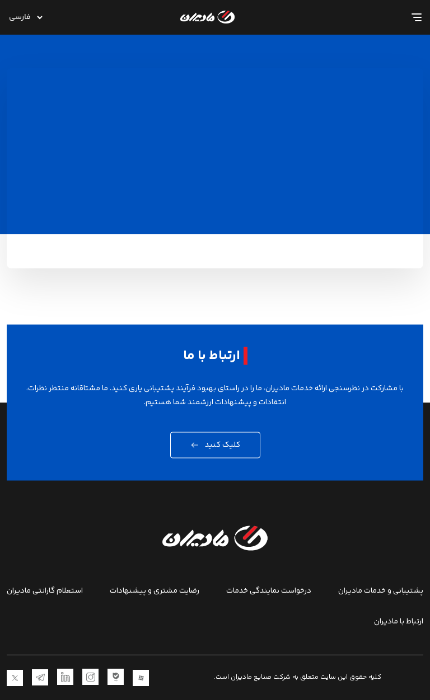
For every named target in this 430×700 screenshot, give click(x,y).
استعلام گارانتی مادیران (45, 591)
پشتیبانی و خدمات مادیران (380, 591)
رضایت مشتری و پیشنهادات (154, 591)
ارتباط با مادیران (398, 622)
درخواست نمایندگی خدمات (268, 591)
